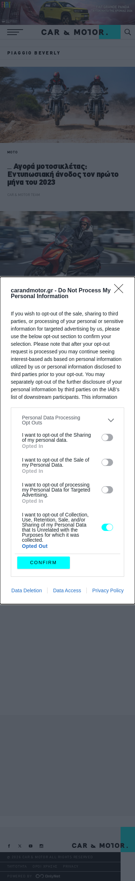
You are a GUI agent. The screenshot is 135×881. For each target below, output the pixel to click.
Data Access (67, 590)
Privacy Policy (107, 590)
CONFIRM (43, 562)
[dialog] (67, 440)
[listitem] (67, 420)
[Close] (121, 291)
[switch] (107, 437)
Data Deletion (27, 590)
